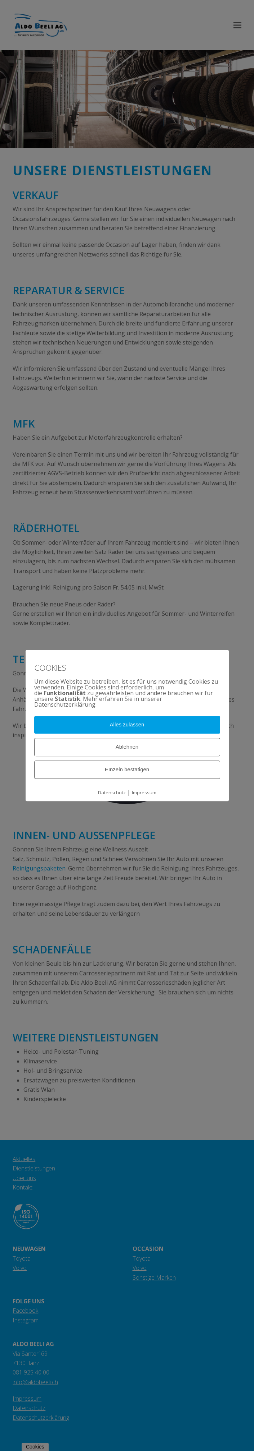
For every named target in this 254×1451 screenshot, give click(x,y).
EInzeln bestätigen (127, 769)
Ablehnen (127, 747)
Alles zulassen (127, 725)
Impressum (144, 792)
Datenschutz (112, 792)
